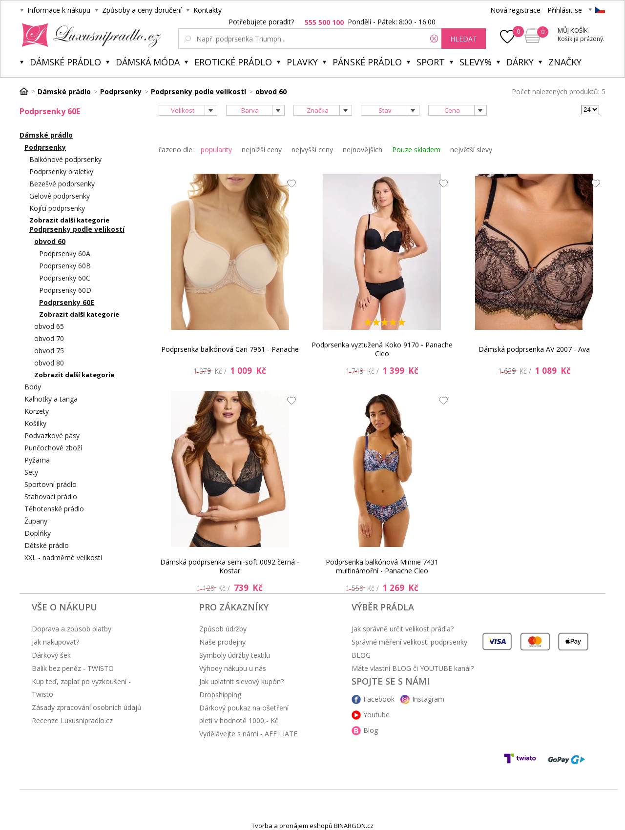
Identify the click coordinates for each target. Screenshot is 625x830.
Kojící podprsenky (57, 208)
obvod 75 (49, 350)
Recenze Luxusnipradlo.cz (72, 720)
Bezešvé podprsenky (62, 183)
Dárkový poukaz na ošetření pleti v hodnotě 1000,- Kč (244, 714)
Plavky (302, 62)
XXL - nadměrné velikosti (63, 557)
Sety (31, 472)
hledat (463, 38)
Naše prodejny (222, 642)
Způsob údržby (223, 628)
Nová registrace (515, 10)
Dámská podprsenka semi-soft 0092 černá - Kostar (229, 566)
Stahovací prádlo (50, 496)
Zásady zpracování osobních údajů (87, 707)
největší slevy (471, 149)
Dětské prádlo (46, 545)
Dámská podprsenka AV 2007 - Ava (534, 349)
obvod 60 (49, 241)
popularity (216, 149)
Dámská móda (148, 62)
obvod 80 (49, 362)
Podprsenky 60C (64, 278)
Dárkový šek (51, 655)
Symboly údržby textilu (234, 655)
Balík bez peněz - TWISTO (73, 668)
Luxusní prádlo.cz (89, 35)
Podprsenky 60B (65, 265)
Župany (35, 521)
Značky (565, 62)
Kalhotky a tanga (51, 399)
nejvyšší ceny (312, 149)
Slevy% (475, 62)
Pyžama (37, 460)
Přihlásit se (564, 10)
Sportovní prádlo (50, 484)
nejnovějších (362, 149)
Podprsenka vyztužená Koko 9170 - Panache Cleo (382, 349)
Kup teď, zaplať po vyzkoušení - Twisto (81, 688)
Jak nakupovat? (55, 642)
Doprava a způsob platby (71, 628)
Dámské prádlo (65, 62)
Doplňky (37, 533)
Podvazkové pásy (52, 435)
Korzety (36, 411)
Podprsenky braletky (61, 171)
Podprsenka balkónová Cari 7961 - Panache (230, 349)
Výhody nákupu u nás (232, 668)
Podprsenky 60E (66, 302)
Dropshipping (220, 694)
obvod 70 (49, 338)
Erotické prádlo (233, 62)
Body (32, 386)
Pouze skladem (416, 149)
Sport (431, 62)
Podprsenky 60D (65, 290)
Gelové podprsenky (59, 196)
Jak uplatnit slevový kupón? (241, 681)
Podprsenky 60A (64, 253)
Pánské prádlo (367, 62)
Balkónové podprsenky (65, 159)
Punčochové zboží (53, 447)
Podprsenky (45, 147)
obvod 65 (49, 326)
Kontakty (207, 10)
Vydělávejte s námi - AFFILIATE (248, 733)
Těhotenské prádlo (54, 508)
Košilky (35, 423)
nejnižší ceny (262, 149)
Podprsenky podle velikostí (77, 229)
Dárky (520, 62)
